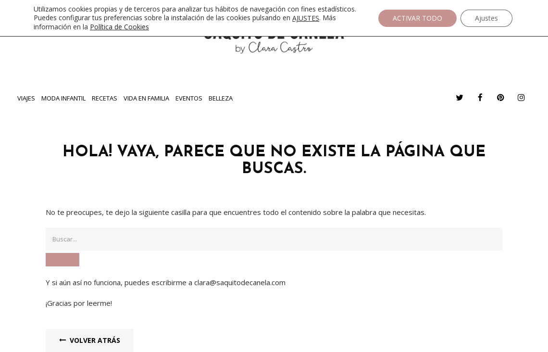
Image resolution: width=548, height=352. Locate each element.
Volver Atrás (89, 340)
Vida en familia (146, 98)
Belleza (221, 98)
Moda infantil (63, 98)
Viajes (26, 98)
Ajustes (486, 18)
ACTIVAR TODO (417, 18)
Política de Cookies (119, 26)
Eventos (188, 98)
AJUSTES (305, 18)
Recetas (104, 98)
